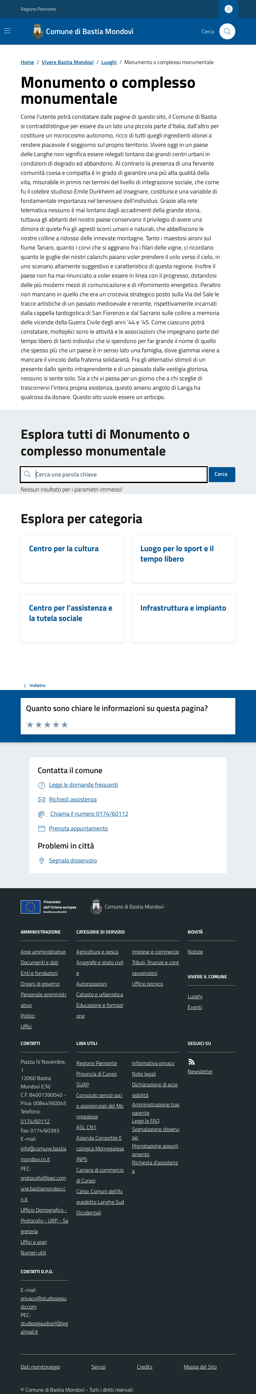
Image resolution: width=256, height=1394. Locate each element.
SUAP (82, 1084)
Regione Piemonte (38, 8)
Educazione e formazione (99, 1010)
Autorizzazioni (91, 984)
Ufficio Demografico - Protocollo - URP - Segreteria (44, 1220)
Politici (28, 1016)
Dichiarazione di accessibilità (155, 1089)
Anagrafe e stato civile (99, 967)
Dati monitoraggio (40, 1367)
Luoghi (109, 62)
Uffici (26, 1026)
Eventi (195, 1007)
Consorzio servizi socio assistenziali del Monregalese (99, 1105)
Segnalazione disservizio (155, 1133)
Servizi (98, 1367)
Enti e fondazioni (39, 973)
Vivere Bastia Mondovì (68, 62)
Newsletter (200, 1071)
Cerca (221, 474)
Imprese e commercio (155, 952)
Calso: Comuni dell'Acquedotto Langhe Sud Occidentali (100, 1201)
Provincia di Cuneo (96, 1074)
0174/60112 (35, 1121)
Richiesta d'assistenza (155, 1166)
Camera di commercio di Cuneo (100, 1175)
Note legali (144, 1074)
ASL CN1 (86, 1127)
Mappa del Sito (200, 1367)
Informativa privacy (153, 1063)
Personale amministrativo (43, 999)
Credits (144, 1367)
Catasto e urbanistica (99, 994)
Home (27, 62)
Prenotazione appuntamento (155, 1150)
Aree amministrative (43, 952)
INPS (81, 1159)
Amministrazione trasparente (155, 1108)
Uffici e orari (34, 1242)
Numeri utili (33, 1253)
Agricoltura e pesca (97, 952)
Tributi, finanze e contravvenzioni (155, 967)
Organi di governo (40, 984)
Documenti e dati (39, 962)
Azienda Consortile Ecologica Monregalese (100, 1143)
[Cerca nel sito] (224, 31)
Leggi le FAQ (146, 1121)
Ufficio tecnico (147, 984)
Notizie (195, 952)
